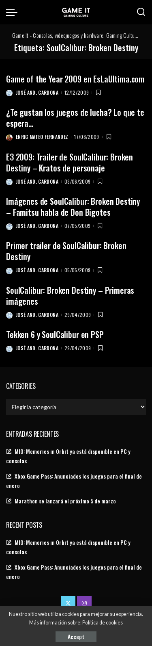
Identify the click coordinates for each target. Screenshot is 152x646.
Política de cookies (102, 623)
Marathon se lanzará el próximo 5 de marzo (65, 501)
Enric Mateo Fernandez (42, 136)
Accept (76, 636)
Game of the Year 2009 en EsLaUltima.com (75, 79)
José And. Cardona (37, 92)
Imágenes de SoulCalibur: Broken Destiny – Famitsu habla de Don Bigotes (73, 206)
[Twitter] (68, 603)
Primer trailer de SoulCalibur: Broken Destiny (66, 250)
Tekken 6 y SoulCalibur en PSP (55, 334)
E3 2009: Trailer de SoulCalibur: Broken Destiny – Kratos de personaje (69, 162)
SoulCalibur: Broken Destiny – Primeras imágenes (70, 295)
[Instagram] (84, 603)
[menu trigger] (13, 12)
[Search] (141, 12)
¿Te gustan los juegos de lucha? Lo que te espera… (75, 117)
